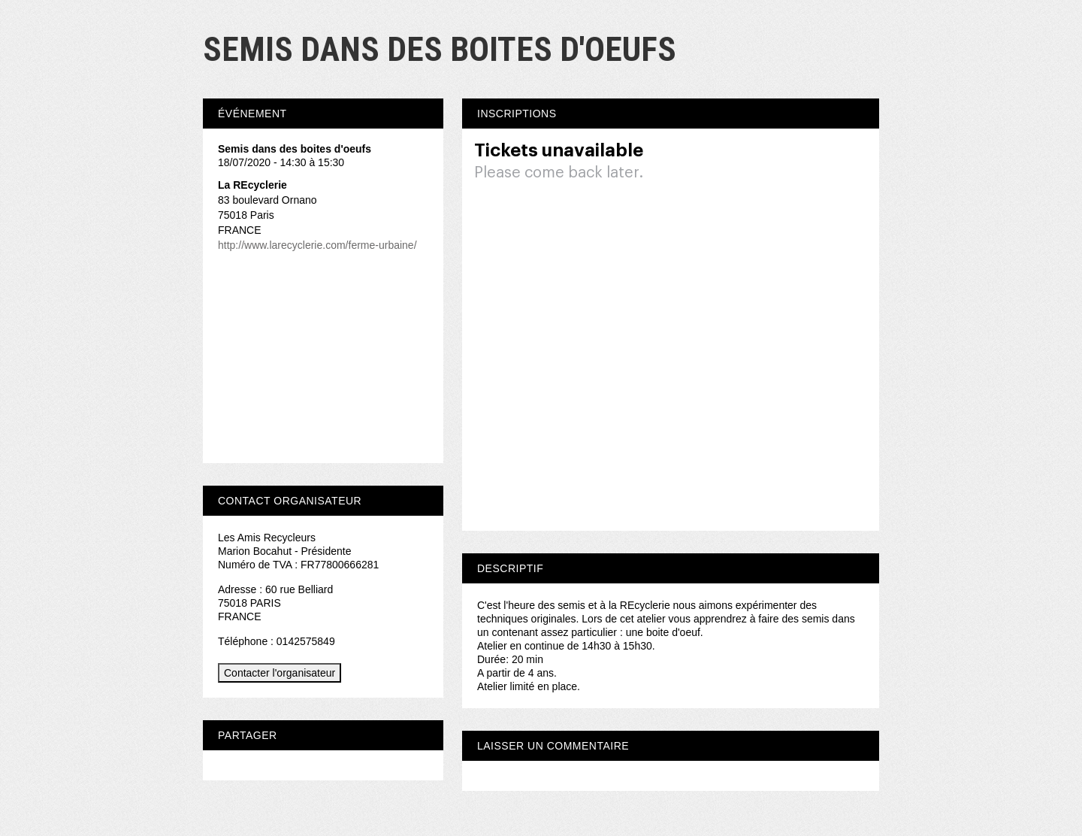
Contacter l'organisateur (279, 673)
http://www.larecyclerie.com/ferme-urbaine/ (317, 245)
